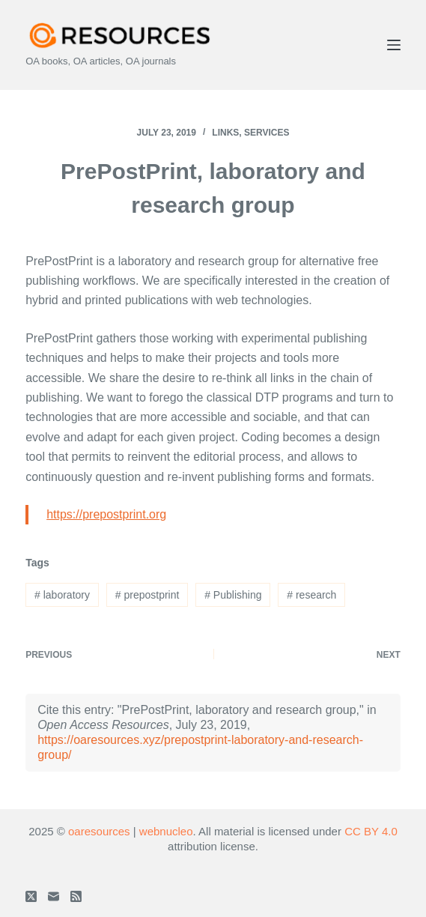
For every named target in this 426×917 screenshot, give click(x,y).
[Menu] (394, 45)
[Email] (53, 896)
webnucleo (166, 831)
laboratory (62, 595)
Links (225, 132)
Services (266, 132)
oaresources (99, 831)
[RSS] (76, 896)
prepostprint (147, 595)
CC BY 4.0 (371, 831)
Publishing (232, 595)
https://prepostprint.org (106, 514)
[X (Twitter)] (31, 896)
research (311, 595)
